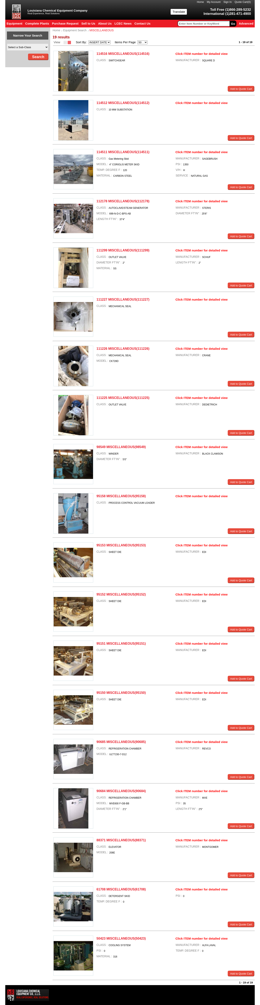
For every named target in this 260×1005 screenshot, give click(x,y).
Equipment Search (75, 30)
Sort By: (82, 42)
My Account (213, 1)
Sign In (227, 1)
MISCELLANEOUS (102, 30)
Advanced (246, 23)
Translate (178, 11)
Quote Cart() (243, 1)
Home (200, 1)
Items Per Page (123, 42)
